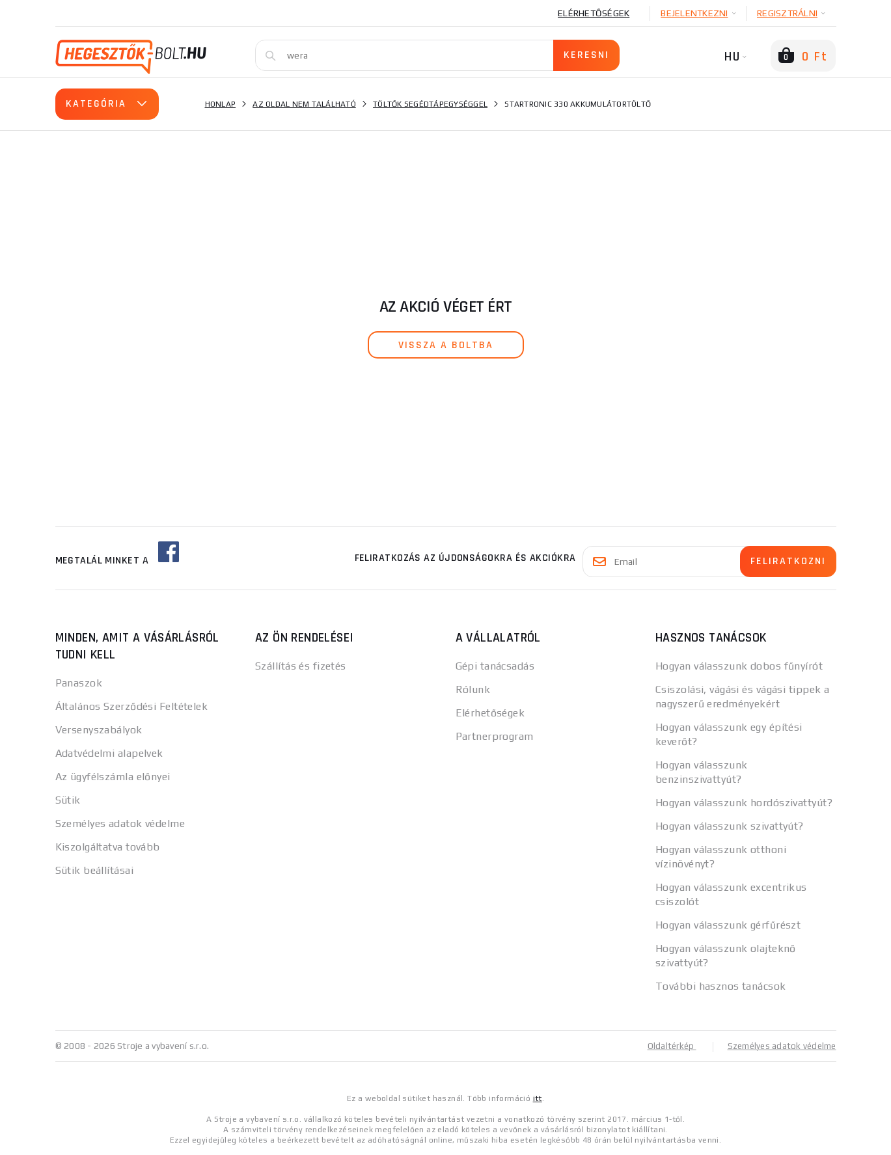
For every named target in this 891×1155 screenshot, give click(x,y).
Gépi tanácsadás (495, 666)
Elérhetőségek (593, 13)
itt (537, 1097)
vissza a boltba (445, 345)
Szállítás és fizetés (300, 666)
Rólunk (473, 689)
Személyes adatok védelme (120, 823)
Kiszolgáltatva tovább (107, 847)
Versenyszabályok (99, 730)
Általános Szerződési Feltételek (131, 706)
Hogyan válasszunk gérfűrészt (728, 925)
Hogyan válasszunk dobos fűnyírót (739, 666)
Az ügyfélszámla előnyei (113, 776)
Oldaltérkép (664, 1045)
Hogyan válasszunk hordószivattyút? (743, 802)
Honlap (220, 104)
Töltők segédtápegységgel (430, 104)
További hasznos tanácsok (720, 986)
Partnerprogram (495, 736)
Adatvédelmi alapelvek (109, 753)
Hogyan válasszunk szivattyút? (729, 826)
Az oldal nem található (304, 104)
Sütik (68, 800)
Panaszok (79, 683)
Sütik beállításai (94, 870)
